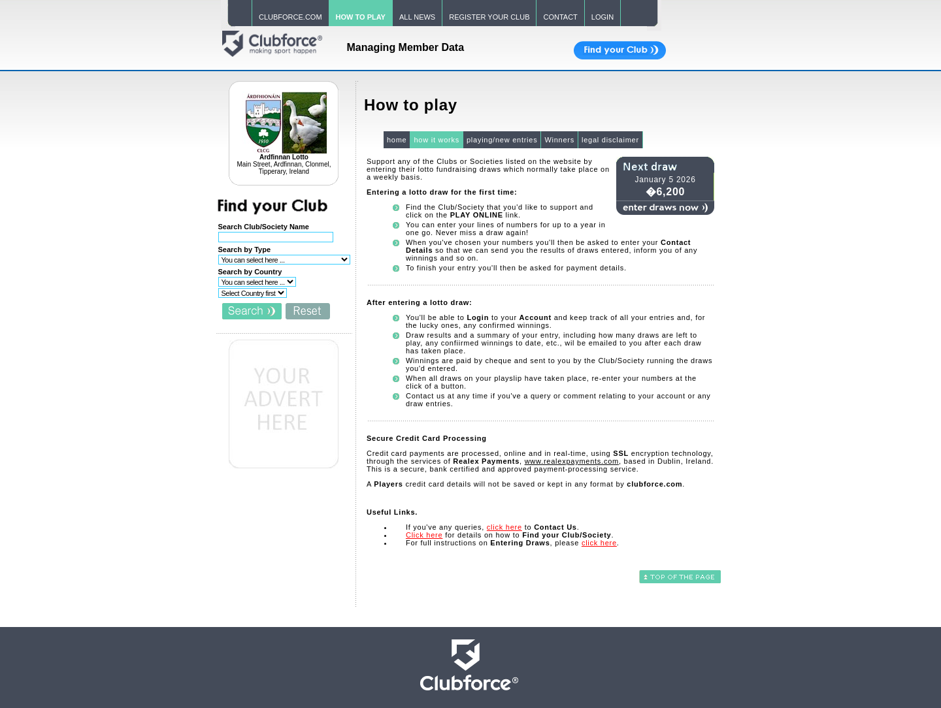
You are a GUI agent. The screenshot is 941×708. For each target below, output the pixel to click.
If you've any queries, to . (493, 527)
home (397, 140)
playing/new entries (502, 140)
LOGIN (602, 17)
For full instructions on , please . (512, 543)
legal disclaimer (610, 140)
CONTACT (560, 17)
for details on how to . (510, 535)
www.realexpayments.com (572, 461)
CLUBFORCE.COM (290, 17)
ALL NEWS (417, 17)
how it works (436, 140)
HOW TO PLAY (361, 17)
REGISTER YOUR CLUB (489, 17)
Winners (559, 140)
